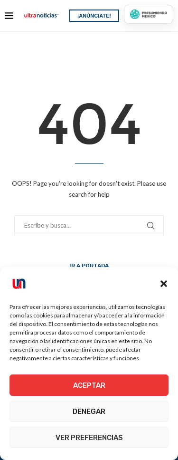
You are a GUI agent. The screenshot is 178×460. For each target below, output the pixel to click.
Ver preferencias (89, 437)
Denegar (89, 411)
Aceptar (89, 385)
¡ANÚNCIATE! (94, 16)
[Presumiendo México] (148, 14)
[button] (164, 283)
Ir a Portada (89, 265)
